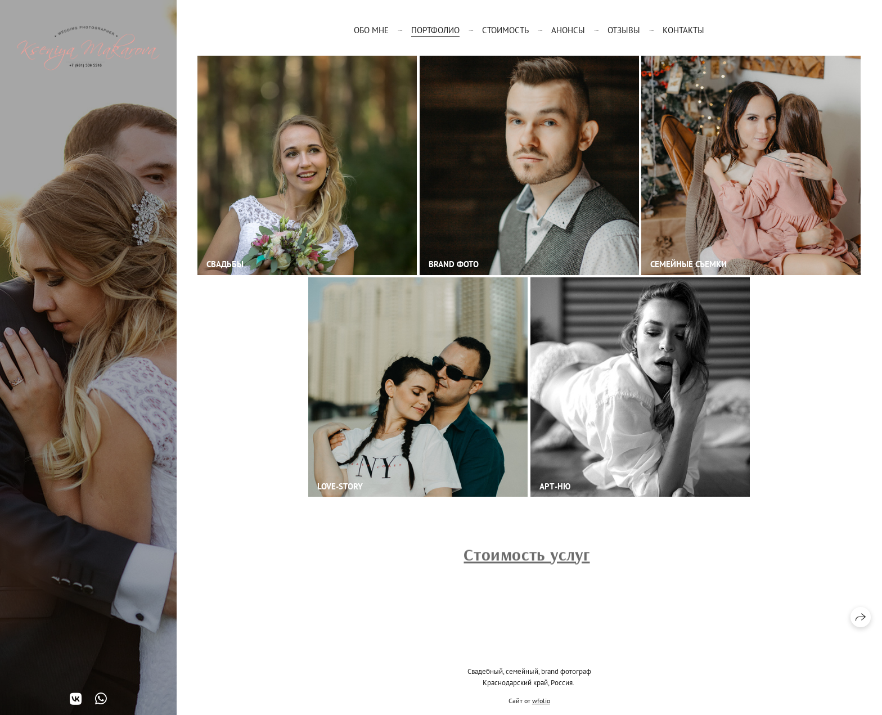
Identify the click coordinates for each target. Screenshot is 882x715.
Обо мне (371, 30)
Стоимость (505, 30)
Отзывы (624, 30)
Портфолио (435, 30)
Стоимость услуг (527, 556)
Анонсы (568, 30)
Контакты (683, 30)
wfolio (541, 700)
